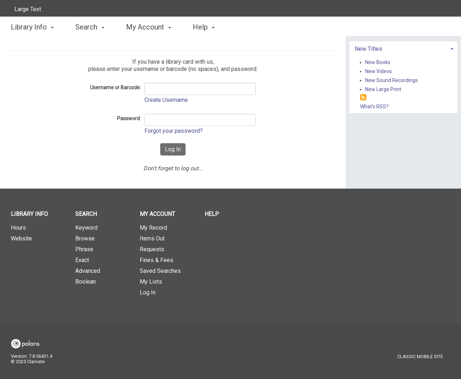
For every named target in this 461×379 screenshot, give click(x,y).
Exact (82, 260)
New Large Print (383, 89)
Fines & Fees (156, 260)
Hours (18, 227)
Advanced (87, 270)
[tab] (403, 48)
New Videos (378, 71)
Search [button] (89, 27)
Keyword (86, 227)
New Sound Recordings (391, 80)
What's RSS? (374, 106)
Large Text (27, 9)
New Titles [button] (368, 48)
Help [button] (204, 27)
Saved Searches (160, 270)
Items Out (152, 238)
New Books (377, 62)
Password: (129, 118)
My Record (153, 227)
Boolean (85, 281)
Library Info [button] (32, 27)
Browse (85, 238)
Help (212, 214)
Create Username (166, 99)
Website (21, 238)
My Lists (151, 281)
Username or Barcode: (115, 87)
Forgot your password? (173, 130)
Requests (152, 249)
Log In (148, 292)
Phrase (84, 249)
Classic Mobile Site (420, 356)
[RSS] (363, 97)
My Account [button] (148, 27)
